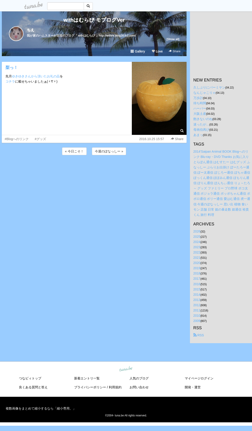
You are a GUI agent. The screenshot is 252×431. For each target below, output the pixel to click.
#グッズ (40, 139)
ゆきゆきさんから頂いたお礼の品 (36, 76)
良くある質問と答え (33, 387)
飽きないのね (203, 119)
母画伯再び (201, 129)
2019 (196, 268)
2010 (196, 315)
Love (157, 51)
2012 (196, 305)
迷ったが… (201, 124)
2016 (196, 284)
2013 (196, 300)
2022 (196, 252)
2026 (196, 231)
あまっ (198, 135)
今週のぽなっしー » (109, 151)
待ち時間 (199, 103)
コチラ (10, 81)
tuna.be (126, 369)
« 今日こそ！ (74, 151)
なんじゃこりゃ (204, 92)
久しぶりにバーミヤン (209, 87)
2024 (196, 242)
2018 (196, 273)
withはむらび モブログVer (94, 20)
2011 (196, 310)
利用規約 (115, 387)
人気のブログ (139, 378)
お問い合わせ (139, 387)
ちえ (30, 30)
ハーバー (199, 108)
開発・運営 (193, 387)
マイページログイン (199, 378)
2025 (196, 236)
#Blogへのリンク (17, 139)
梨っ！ (11, 67)
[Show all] (172, 39)
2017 (196, 278)
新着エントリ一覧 (87, 378)
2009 (196, 321)
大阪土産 (199, 113)
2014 (196, 294)
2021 (196, 257)
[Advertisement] (94, 168)
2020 (196, 263)
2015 (196, 289)
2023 (196, 247)
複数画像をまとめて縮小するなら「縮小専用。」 (41, 408)
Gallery (138, 51)
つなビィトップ (30, 378)
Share (174, 51)
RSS (198, 335)
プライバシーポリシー (90, 387)
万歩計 (198, 98)
